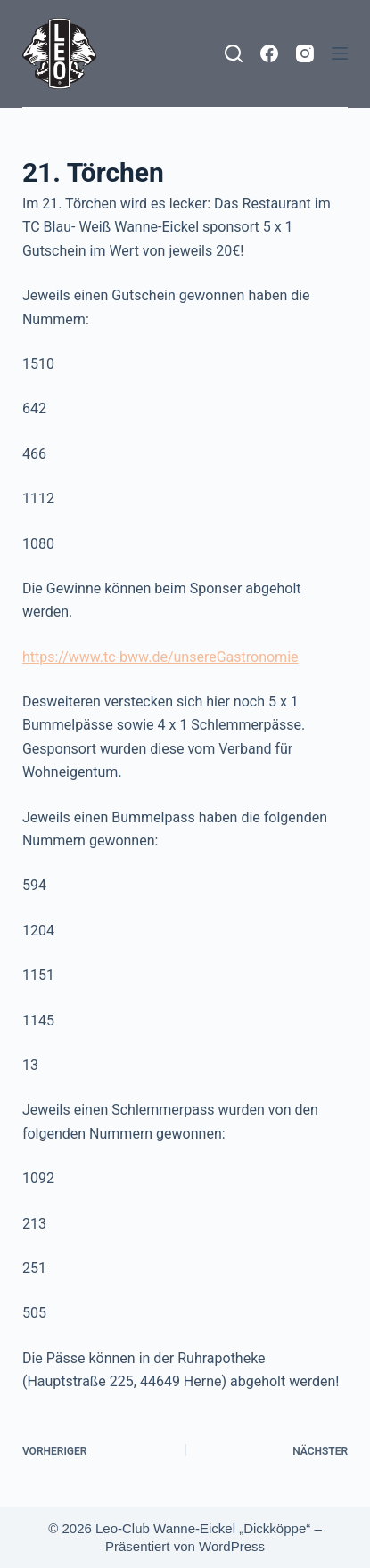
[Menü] (340, 53)
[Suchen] (234, 53)
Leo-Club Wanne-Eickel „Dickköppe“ (202, 1528)
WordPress (232, 1546)
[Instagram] (305, 53)
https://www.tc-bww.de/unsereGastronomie (160, 657)
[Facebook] (269, 53)
